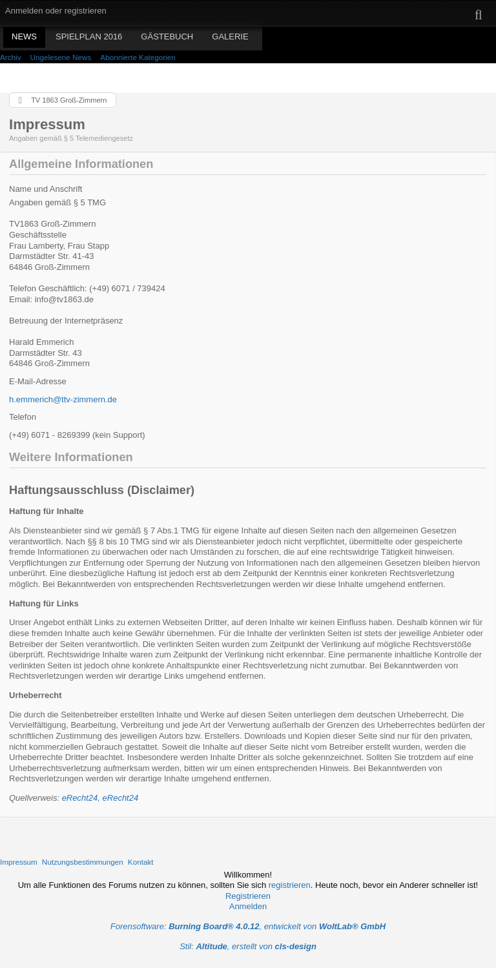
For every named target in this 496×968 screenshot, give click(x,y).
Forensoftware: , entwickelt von (248, 926)
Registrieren (248, 896)
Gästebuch (167, 36)
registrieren (290, 885)
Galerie (230, 36)
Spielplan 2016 (89, 36)
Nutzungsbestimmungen (82, 862)
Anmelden (248, 906)
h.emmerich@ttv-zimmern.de (63, 399)
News (24, 36)
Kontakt (141, 862)
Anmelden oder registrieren (56, 10)
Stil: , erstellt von (248, 946)
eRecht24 (80, 798)
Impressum (18, 862)
